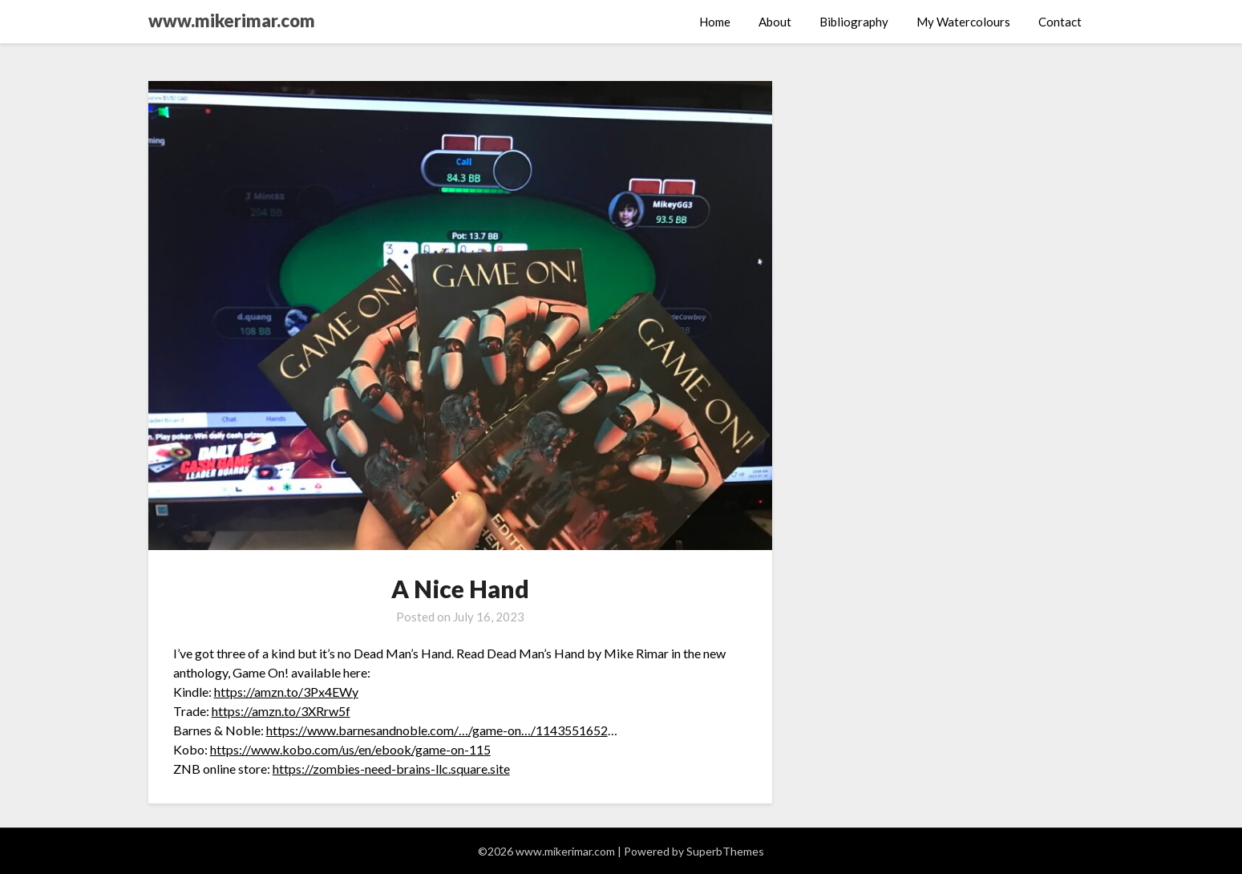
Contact (1060, 21)
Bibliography (853, 21)
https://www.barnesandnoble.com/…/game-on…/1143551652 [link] (437, 730)
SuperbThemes (725, 851)
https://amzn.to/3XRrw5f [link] (281, 710)
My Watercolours (963, 21)
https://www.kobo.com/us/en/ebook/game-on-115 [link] (350, 749)
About (775, 21)
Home (714, 21)
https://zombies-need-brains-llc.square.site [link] (391, 768)
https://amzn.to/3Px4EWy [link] (286, 691)
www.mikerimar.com (231, 20)
